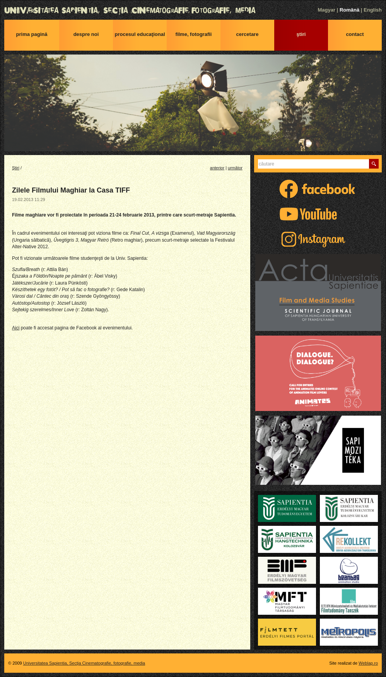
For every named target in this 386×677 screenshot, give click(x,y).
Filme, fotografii (194, 34)
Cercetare (247, 34)
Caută (374, 164)
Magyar (326, 10)
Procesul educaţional (139, 34)
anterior (217, 167)
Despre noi (86, 34)
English (373, 10)
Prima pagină (32, 34)
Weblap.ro (368, 663)
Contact (355, 34)
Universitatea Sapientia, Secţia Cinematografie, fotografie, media (193, 10)
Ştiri (301, 34)
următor (235, 167)
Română (349, 10)
